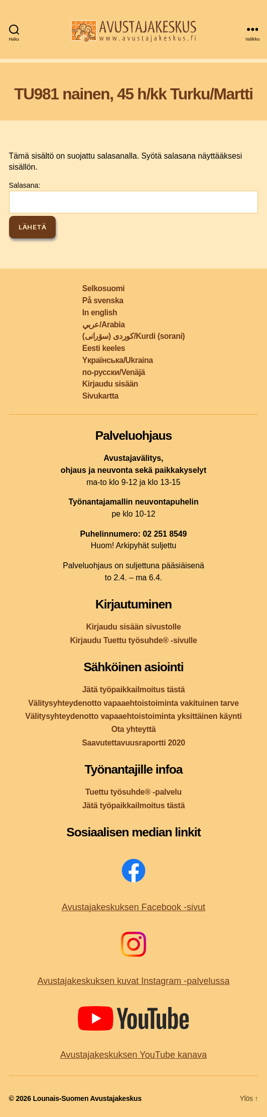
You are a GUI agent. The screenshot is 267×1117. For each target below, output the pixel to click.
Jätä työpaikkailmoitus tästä (133, 689)
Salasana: (133, 197)
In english (99, 312)
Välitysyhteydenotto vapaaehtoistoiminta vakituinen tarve (133, 703)
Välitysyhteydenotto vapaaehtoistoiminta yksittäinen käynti (133, 716)
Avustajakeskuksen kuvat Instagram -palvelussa (134, 981)
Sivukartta (100, 396)
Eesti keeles (103, 348)
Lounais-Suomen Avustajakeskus (87, 1098)
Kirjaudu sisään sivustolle (133, 627)
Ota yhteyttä (133, 729)
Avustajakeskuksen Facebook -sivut (133, 907)
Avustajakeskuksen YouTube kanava (133, 1055)
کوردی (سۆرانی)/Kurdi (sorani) (133, 336)
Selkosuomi (103, 288)
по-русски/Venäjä (113, 372)
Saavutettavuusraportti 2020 (133, 742)
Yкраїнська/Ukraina (117, 360)
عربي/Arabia (103, 324)
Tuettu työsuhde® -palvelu (133, 792)
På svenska (102, 300)
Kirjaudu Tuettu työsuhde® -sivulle (133, 640)
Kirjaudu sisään (110, 384)
